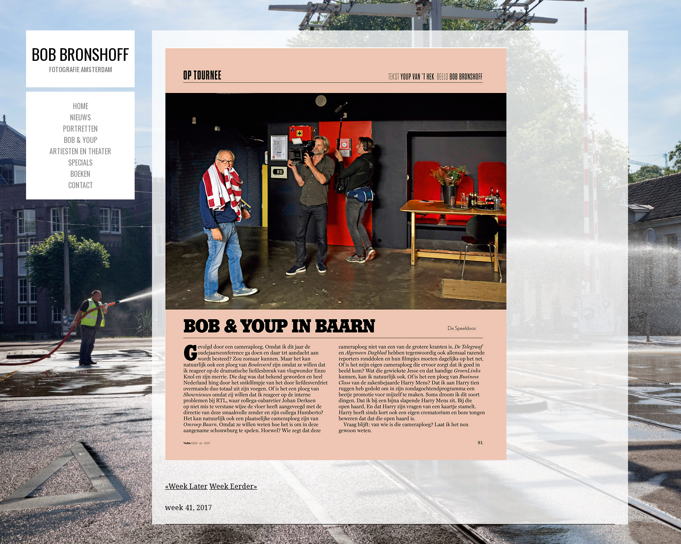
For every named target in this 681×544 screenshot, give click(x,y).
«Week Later (186, 486)
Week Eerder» (233, 486)
